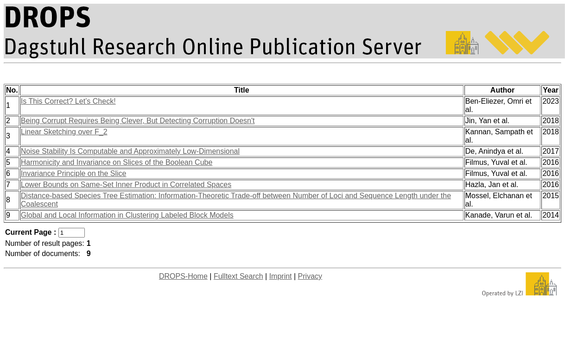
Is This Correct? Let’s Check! (68, 101)
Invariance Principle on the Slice (74, 173)
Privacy (310, 276)
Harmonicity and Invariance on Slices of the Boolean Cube (117, 162)
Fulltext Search (238, 276)
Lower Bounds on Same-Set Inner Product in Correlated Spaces (126, 184)
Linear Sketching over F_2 (64, 132)
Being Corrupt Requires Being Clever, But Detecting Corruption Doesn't (138, 121)
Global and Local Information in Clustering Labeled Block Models (127, 215)
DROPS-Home (183, 276)
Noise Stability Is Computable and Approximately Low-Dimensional (130, 151)
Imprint (280, 276)
